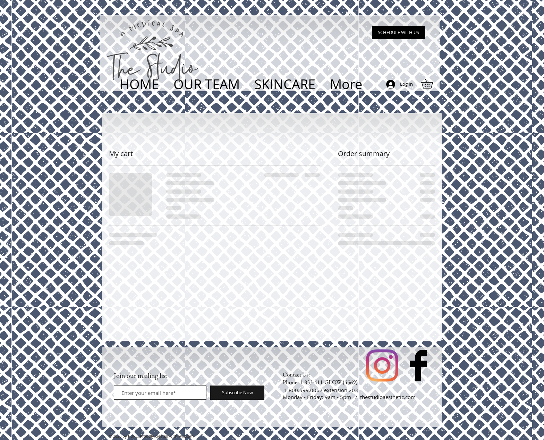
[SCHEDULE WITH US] (398, 32)
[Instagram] (382, 365)
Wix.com (186, 436)
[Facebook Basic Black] (418, 365)
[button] (431, 83)
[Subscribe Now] (237, 393)
